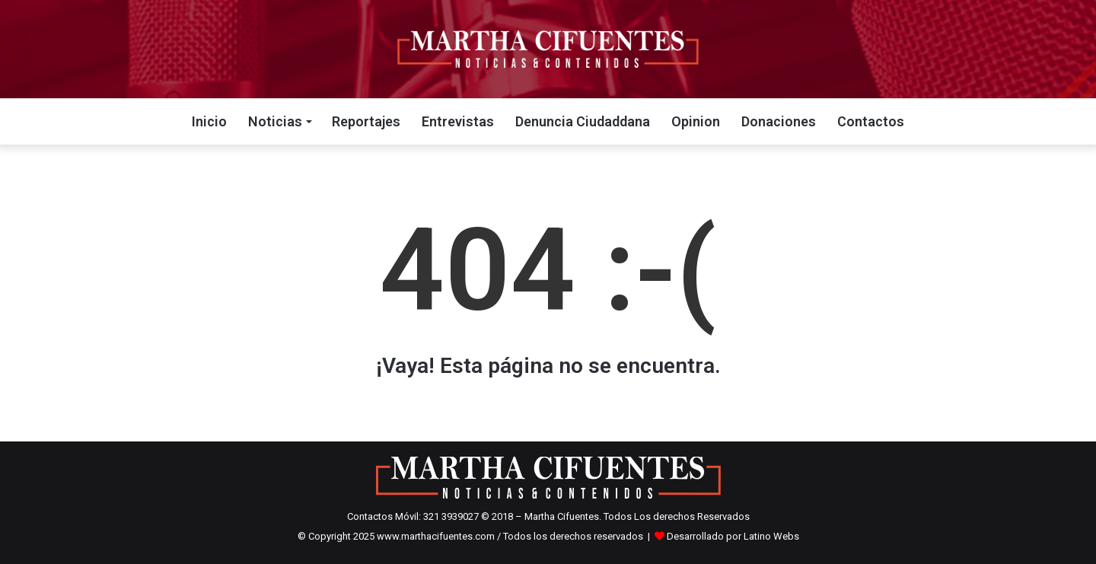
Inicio (209, 121)
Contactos (870, 121)
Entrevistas (458, 121)
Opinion (695, 121)
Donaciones (778, 121)
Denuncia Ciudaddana (582, 121)
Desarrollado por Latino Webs (733, 536)
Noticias (275, 121)
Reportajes (366, 121)
